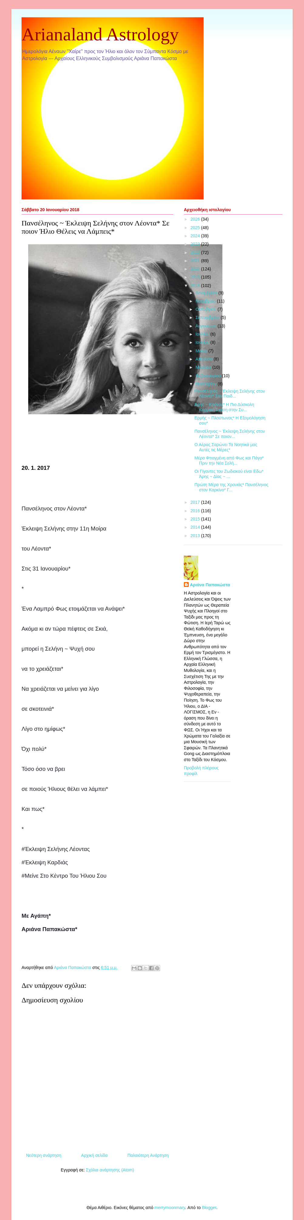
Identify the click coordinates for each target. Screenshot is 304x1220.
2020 (196, 268)
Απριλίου (204, 359)
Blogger (209, 1207)
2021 (196, 260)
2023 (196, 244)
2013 (196, 535)
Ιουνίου (202, 342)
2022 (196, 252)
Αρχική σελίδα (94, 1155)
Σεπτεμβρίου (208, 317)
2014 (196, 527)
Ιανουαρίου (206, 383)
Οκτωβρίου (206, 309)
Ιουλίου (202, 334)
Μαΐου (201, 350)
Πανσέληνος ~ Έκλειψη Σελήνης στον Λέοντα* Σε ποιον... (229, 434)
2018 (196, 285)
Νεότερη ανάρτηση (43, 1155)
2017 (196, 502)
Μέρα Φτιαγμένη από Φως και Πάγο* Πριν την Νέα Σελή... (229, 461)
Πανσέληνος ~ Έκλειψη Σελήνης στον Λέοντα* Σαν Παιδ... (229, 394)
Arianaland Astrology (100, 34)
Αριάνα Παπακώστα (210, 584)
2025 (196, 227)
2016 (196, 510)
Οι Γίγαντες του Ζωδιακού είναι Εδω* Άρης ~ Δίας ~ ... (228, 474)
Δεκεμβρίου (206, 292)
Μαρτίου (203, 367)
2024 (196, 235)
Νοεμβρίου (206, 301)
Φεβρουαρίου (208, 375)
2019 (196, 277)
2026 (196, 219)
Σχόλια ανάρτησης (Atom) (110, 1169)
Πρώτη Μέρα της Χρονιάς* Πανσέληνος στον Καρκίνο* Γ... (231, 487)
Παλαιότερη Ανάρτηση (148, 1155)
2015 (196, 519)
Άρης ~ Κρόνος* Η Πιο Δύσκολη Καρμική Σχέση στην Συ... (224, 407)
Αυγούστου (206, 326)
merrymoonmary (169, 1207)
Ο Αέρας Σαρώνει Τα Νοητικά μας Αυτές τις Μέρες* (225, 447)
